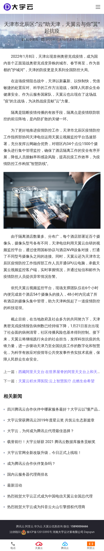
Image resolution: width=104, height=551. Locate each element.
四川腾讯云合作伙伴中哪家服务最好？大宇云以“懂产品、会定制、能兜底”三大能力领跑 (54, 409)
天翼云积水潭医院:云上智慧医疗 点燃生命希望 (56, 381)
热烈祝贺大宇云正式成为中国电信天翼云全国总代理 (50, 496)
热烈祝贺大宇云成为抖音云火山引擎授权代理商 (46, 507)
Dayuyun (89, 532)
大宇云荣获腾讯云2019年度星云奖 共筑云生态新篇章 (50, 420)
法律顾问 (15, 532)
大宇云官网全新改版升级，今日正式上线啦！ (44, 453)
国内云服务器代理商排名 (27, 474)
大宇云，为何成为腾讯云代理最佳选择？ (40, 431)
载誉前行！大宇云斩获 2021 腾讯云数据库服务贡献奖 (51, 442)
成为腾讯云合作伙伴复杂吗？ (31, 464)
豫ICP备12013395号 (39, 532)
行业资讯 (32, 39)
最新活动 (14, 485)
